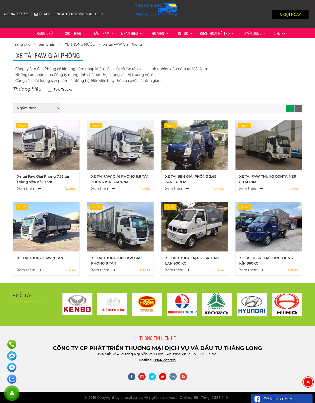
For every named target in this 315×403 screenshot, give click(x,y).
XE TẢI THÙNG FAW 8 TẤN (40, 258)
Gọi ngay (290, 14)
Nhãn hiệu (129, 33)
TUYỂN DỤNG (252, 33)
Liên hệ (279, 33)
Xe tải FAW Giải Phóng (122, 44)
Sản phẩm (101, 33)
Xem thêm (26, 188)
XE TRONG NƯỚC (80, 44)
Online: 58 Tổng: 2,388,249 (204, 397)
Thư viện (157, 33)
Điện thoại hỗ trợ (215, 33)
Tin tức (182, 33)
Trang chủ (44, 33)
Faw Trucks (63, 89)
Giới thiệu (73, 33)
